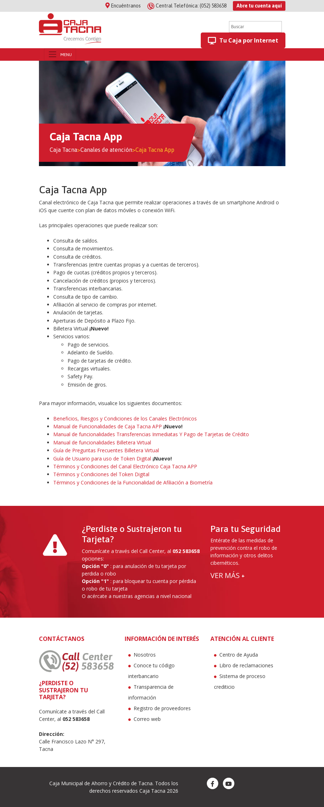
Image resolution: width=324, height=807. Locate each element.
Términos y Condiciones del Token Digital (101, 474)
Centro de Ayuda (238, 654)
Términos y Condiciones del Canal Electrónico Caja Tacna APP (125, 466)
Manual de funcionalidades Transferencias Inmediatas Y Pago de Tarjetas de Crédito (151, 434)
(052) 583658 (187, 6)
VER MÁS (227, 575)
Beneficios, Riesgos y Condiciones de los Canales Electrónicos (125, 418)
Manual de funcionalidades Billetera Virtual (102, 442)
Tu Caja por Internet (243, 40)
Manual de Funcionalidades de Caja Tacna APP (107, 426)
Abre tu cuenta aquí (259, 6)
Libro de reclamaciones (246, 665)
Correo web (147, 719)
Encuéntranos (123, 6)
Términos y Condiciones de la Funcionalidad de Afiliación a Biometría (133, 482)
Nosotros (145, 654)
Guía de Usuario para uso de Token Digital (102, 458)
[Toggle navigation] (60, 54)
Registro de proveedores (162, 708)
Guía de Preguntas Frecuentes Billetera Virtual (106, 450)
